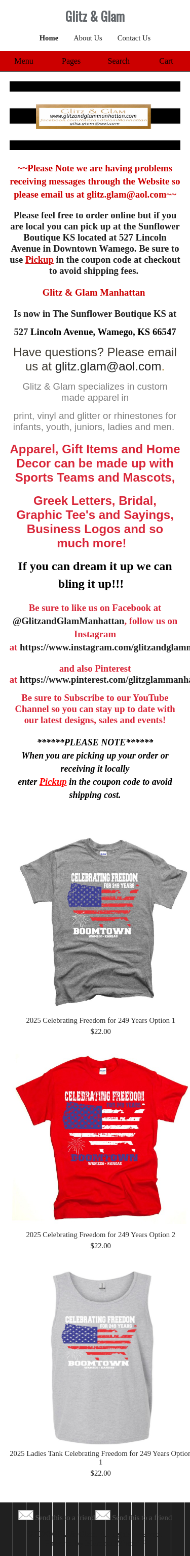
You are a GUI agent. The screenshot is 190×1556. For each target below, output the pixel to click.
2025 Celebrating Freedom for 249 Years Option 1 (100, 1020)
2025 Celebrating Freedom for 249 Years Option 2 (100, 1235)
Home (49, 38)
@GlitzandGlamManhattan (69, 621)
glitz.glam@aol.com (108, 366)
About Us (87, 38)
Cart (166, 61)
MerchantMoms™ (115, 1543)
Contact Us (134, 38)
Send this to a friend (65, 1518)
